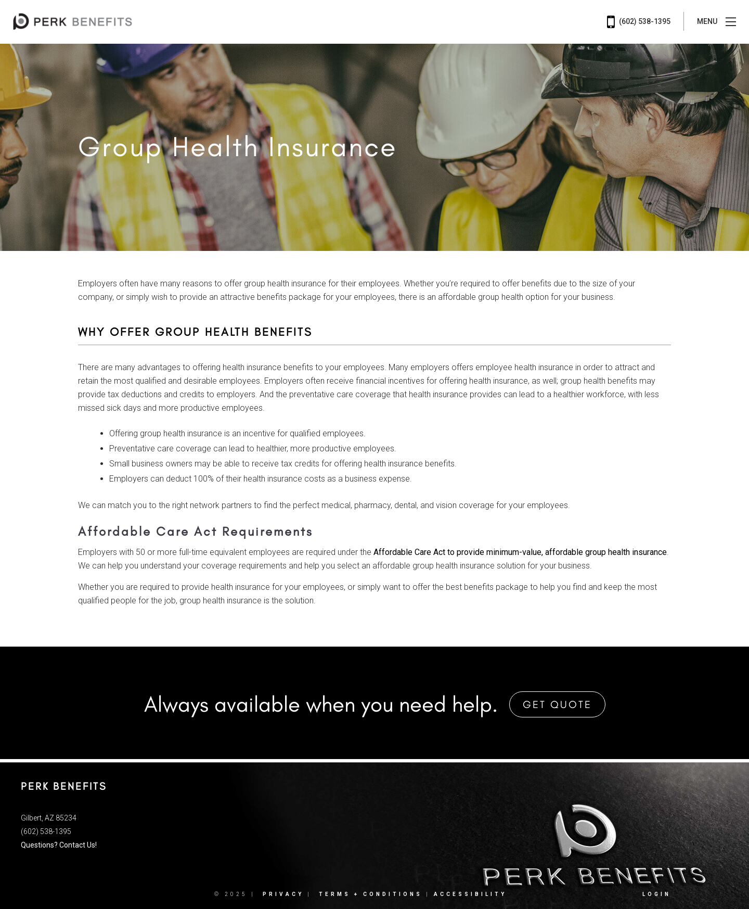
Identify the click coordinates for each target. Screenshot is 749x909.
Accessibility (470, 894)
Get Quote (557, 704)
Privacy (283, 894)
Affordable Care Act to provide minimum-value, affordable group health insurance (520, 552)
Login (656, 894)
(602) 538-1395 (638, 22)
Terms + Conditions (370, 894)
